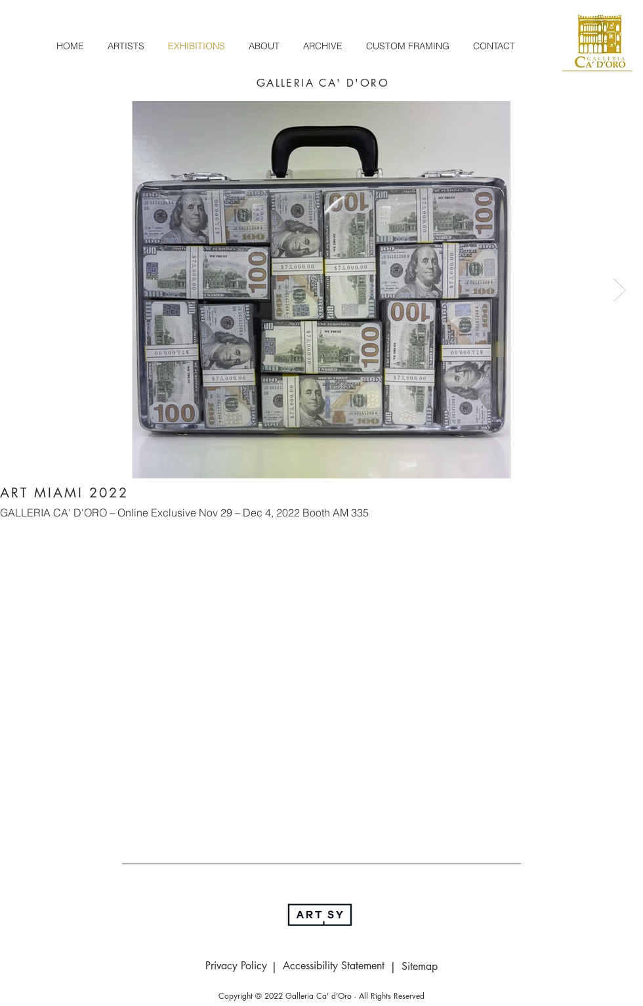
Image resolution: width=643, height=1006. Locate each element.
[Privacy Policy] (236, 966)
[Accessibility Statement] (333, 966)
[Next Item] (619, 290)
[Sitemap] (419, 967)
